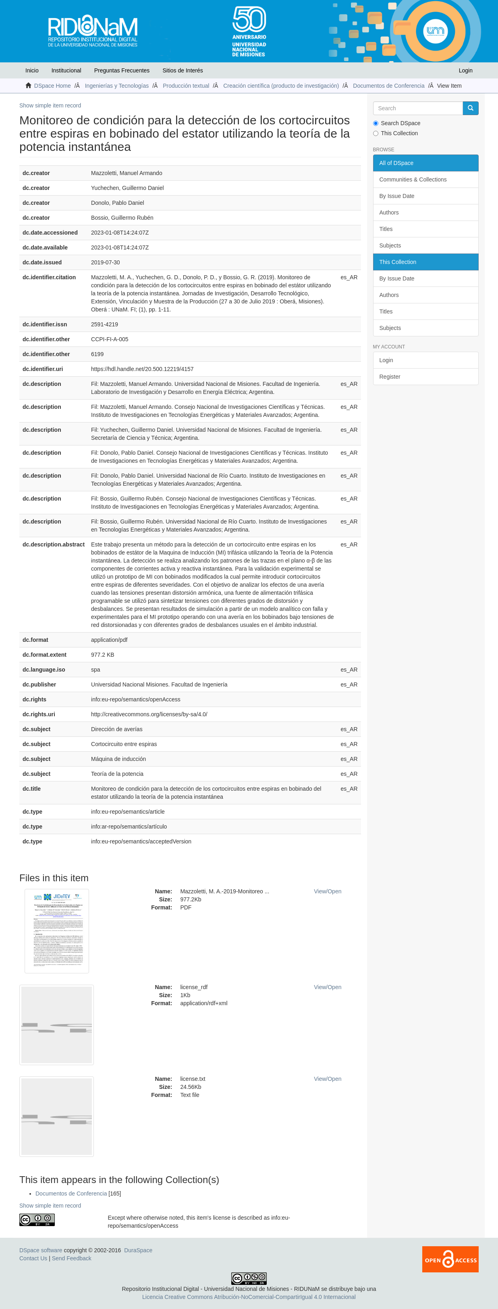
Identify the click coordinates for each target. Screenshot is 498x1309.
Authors (389, 212)
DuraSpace (138, 1250)
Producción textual (186, 85)
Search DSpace (397, 123)
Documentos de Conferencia (388, 85)
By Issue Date (397, 196)
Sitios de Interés (182, 70)
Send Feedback (71, 1258)
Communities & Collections (413, 179)
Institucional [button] (66, 70)
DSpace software (40, 1250)
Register (390, 376)
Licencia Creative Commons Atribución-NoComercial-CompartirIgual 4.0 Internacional (249, 1297)
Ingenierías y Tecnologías (117, 85)
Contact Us (33, 1258)
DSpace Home (52, 85)
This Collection (395, 133)
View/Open (327, 891)
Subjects (390, 245)
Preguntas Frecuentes (122, 70)
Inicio (32, 70)
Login (386, 360)
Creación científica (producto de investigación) (281, 85)
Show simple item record (50, 105)
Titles (386, 229)
